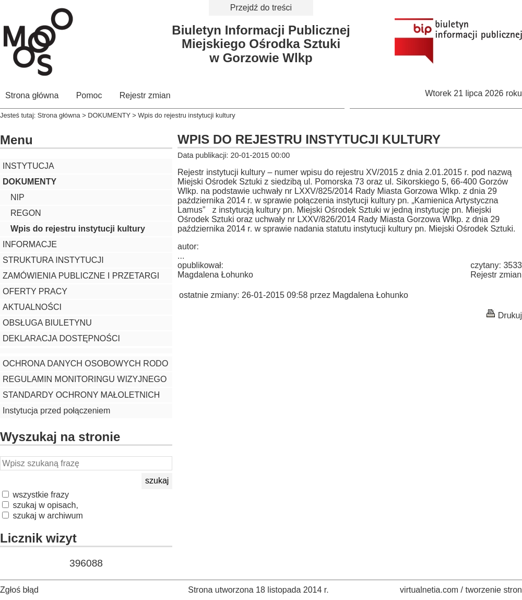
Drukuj (510, 315)
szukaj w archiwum (42, 515)
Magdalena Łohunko (215, 274)
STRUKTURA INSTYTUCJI (53, 260)
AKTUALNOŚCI (32, 307)
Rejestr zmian (145, 95)
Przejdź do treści (261, 7)
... (180, 255)
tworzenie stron (494, 589)
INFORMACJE (30, 244)
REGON (25, 213)
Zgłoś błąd (19, 589)
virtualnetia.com (429, 589)
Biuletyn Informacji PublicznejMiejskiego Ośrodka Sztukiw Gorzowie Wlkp (261, 44)
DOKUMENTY (109, 115)
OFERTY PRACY (35, 291)
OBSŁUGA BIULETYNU (47, 322)
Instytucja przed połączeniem (56, 410)
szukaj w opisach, (40, 505)
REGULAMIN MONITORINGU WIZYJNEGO (85, 379)
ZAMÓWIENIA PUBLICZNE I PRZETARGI (81, 275)
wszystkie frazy (35, 494)
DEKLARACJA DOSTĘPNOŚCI (61, 338)
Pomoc (89, 95)
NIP (17, 197)
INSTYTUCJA (28, 165)
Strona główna (31, 95)
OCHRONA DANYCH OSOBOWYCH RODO (85, 363)
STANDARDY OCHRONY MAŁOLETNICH (81, 394)
